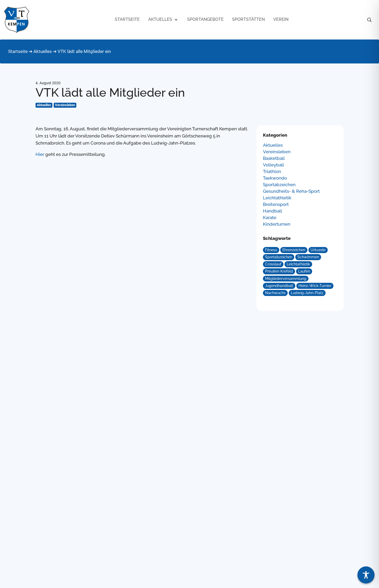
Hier (40, 154)
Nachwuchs (275, 293)
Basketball (274, 158)
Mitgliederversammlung (285, 278)
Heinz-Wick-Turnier (314, 286)
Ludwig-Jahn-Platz (307, 293)
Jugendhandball (279, 286)
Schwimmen (308, 257)
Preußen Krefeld (279, 271)
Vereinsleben (65, 105)
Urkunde (318, 250)
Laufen (304, 271)
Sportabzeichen (279, 184)
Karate (269, 217)
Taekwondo (275, 178)
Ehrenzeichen (293, 250)
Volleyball (273, 165)
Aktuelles (42, 51)
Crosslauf (273, 264)
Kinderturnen (276, 224)
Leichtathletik (277, 198)
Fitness (271, 250)
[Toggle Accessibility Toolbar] (366, 575)
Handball (272, 211)
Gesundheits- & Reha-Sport (291, 191)
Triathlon (272, 171)
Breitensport (276, 204)
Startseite (18, 51)
